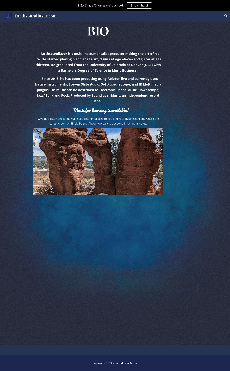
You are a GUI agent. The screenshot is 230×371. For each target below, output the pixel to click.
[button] (226, 16)
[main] (98, 30)
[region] (115, 5)
